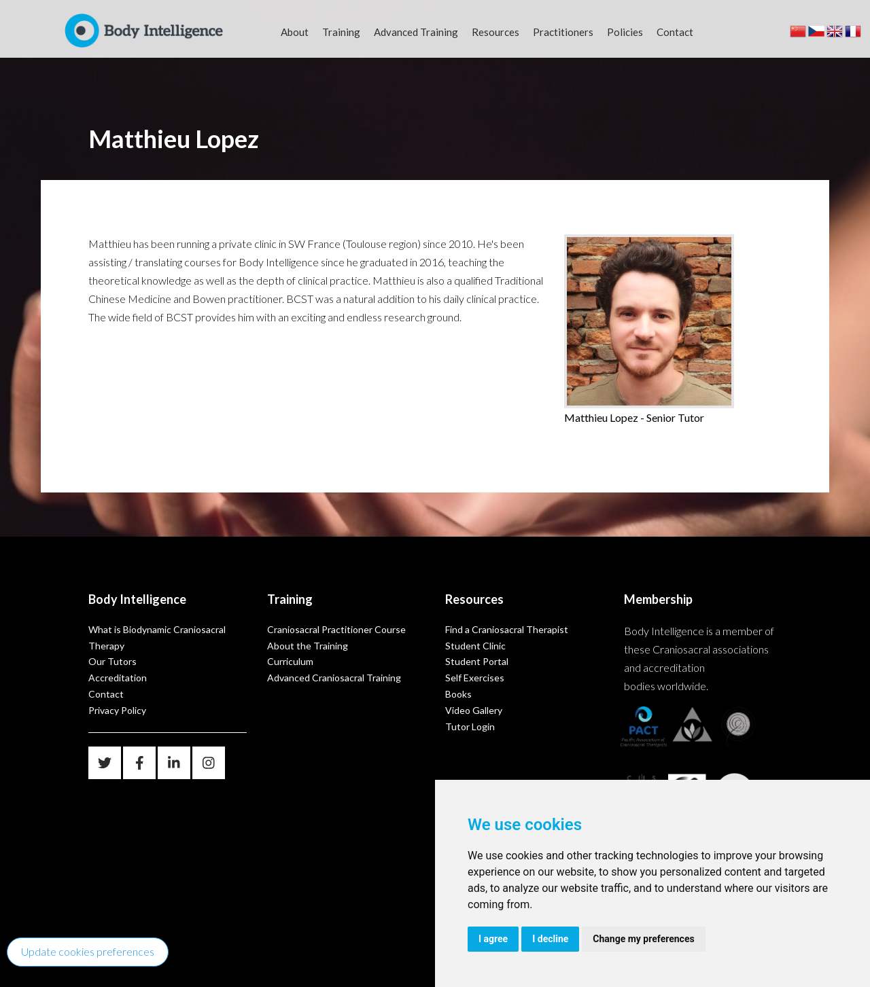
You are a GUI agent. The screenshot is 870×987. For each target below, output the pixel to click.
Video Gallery (473, 710)
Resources (495, 32)
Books (458, 694)
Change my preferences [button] (643, 938)
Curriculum (290, 661)
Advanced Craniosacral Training (334, 677)
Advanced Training (416, 32)
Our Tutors (112, 661)
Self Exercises (474, 677)
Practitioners (563, 32)
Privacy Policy (117, 710)
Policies (625, 32)
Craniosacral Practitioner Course (336, 629)
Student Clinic (475, 645)
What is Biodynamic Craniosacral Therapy (157, 637)
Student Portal (476, 661)
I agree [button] (493, 938)
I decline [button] (550, 938)
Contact (675, 32)
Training (341, 32)
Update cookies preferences (87, 951)
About (295, 32)
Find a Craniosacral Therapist (506, 629)
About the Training (307, 645)
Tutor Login (470, 726)
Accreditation (117, 677)
